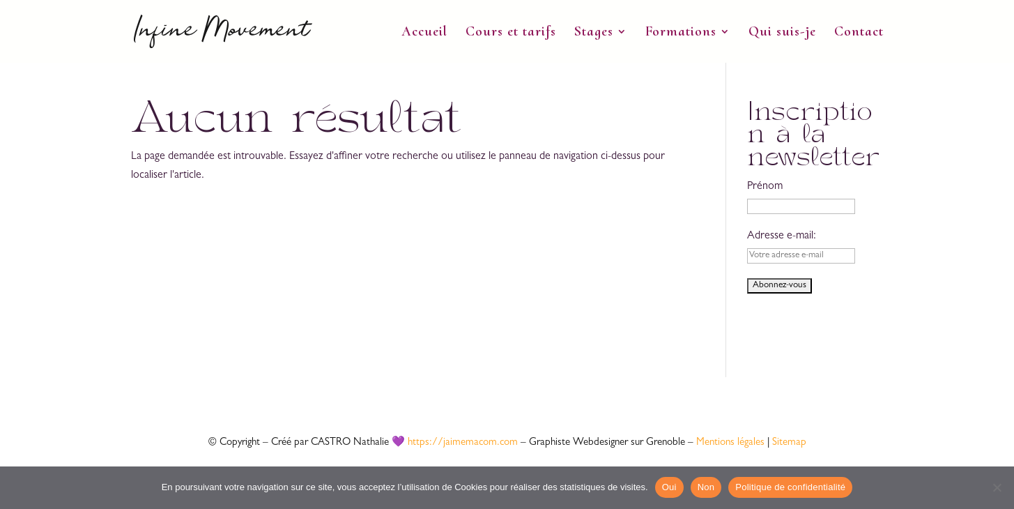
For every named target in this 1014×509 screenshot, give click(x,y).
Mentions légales (730, 443)
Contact (859, 33)
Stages (593, 33)
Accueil (424, 33)
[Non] (997, 487)
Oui (669, 487)
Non (706, 487)
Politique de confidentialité (790, 487)
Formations (680, 33)
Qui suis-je (782, 33)
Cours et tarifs (511, 33)
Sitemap (789, 443)
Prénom (765, 186)
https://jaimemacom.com (463, 443)
